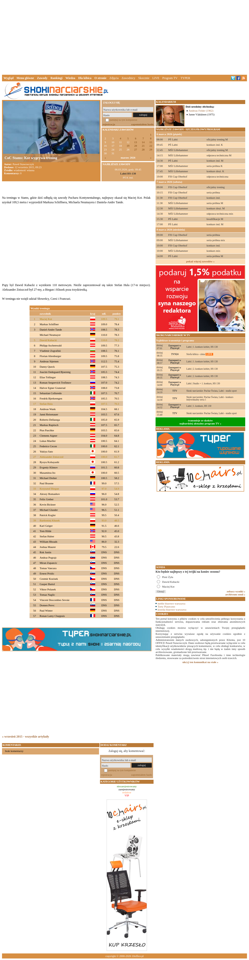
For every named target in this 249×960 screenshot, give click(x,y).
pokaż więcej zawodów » (200, 261)
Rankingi (56, 78)
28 (143, 149)
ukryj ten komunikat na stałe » (200, 662)
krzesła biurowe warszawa (172, 609)
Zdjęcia (114, 78)
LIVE (155, 78)
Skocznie (143, 78)
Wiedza (70, 78)
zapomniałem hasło (142, 124)
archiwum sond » (235, 594)
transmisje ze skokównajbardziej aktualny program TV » (200, 422)
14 (143, 142)
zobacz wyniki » (236, 591)
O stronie (100, 78)
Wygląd (9, 78)
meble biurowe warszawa (171, 603)
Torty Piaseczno (166, 606)
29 (151, 149)
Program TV (170, 78)
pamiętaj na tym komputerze (123, 119)
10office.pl (138, 955)
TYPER (185, 78)
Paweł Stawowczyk (23, 164)
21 (143, 145)
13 (135, 142)
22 (151, 145)
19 (128, 145)
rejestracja (109, 124)
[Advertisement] (124, 36)
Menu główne (25, 78)
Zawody (42, 78)
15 (151, 142)
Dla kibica (84, 78)
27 (135, 149)
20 (135, 145)
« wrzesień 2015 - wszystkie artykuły (25, 736)
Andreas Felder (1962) (201, 110)
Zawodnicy (128, 78)
